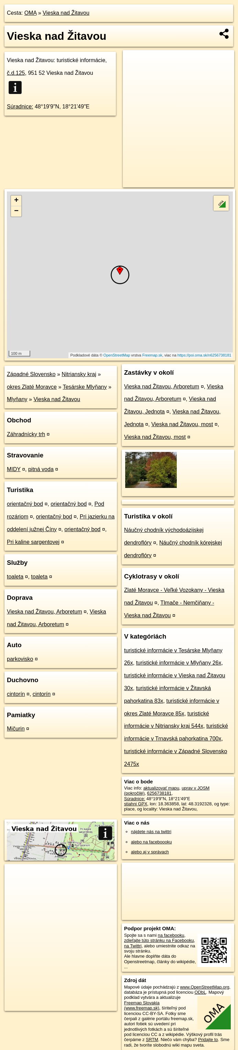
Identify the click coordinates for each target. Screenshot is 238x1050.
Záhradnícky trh (26, 434)
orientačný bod (25, 504)
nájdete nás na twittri (151, 831)
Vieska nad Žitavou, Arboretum (44, 612)
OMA (30, 13)
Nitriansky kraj (79, 374)
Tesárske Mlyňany (85, 387)
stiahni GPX (136, 803)
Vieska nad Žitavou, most (182, 424)
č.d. (16, 73)
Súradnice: (20, 106)
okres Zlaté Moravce (32, 387)
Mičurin (16, 729)
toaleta (15, 577)
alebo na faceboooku (151, 841)
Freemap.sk (152, 355)
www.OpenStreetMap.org (204, 987)
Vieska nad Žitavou (66, 13)
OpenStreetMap (117, 355)
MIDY (14, 469)
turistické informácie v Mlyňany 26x (178, 663)
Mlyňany (17, 399)
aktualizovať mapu (161, 788)
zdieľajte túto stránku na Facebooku (159, 940)
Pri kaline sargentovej (33, 542)
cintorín (16, 694)
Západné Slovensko (31, 374)
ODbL (200, 992)
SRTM (152, 1039)
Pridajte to (208, 1039)
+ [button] (16, 201)
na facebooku (171, 935)
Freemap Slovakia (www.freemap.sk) (142, 1005)
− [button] (16, 211)
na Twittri (133, 945)
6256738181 (159, 793)
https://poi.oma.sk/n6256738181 (204, 355)
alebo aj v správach (150, 851)
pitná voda (41, 469)
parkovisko (20, 659)
